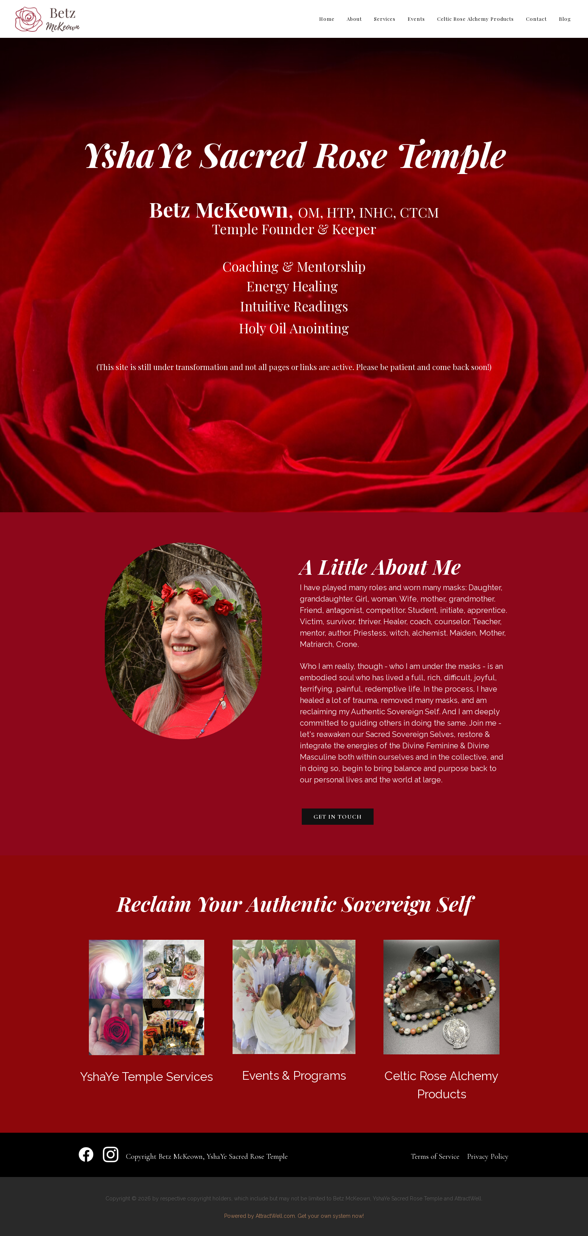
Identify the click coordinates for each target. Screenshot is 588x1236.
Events (416, 19)
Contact (536, 19)
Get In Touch (338, 817)
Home (327, 19)
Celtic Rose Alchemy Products (475, 19)
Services (385, 19)
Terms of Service (435, 1156)
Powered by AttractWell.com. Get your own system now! (294, 1216)
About (354, 19)
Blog (565, 19)
